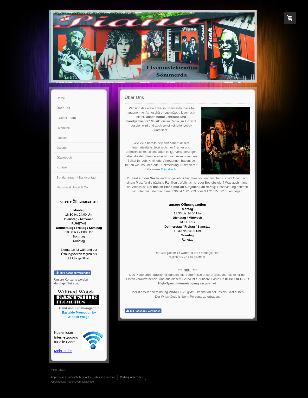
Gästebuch (168, 169)
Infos (67, 351)
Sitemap (110, 377)
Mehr (58, 351)
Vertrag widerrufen (131, 377)
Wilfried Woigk (78, 317)
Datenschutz (73, 377)
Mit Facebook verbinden (72, 273)
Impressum (57, 377)
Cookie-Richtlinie (93, 377)
